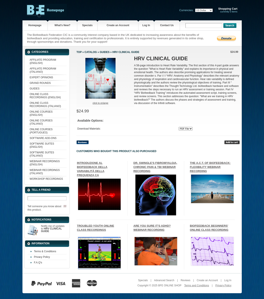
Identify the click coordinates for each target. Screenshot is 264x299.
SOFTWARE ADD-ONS (43, 138)
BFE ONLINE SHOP (169, 285)
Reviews (185, 280)
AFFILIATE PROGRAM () (43, 61)
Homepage (34, 25)
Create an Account (118, 25)
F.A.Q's (38, 262)
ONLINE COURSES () (41, 113)
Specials (87, 25)
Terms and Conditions (196, 285)
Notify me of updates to (53, 229)
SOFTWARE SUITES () (42, 145)
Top (79, 52)
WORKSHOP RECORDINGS (46, 178)
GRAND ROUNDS (40, 83)
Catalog (91, 52)
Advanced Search (164, 280)
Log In (146, 25)
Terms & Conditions (45, 251)
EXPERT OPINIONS (41, 77)
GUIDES (35, 88)
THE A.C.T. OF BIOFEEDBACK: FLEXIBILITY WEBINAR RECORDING (210, 167)
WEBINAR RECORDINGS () (45, 163)
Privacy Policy (42, 256)
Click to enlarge (100, 103)
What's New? (62, 25)
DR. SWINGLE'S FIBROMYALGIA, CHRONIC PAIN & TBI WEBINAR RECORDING (155, 167)
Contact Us (167, 25)
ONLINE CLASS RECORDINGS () (45, 96)
